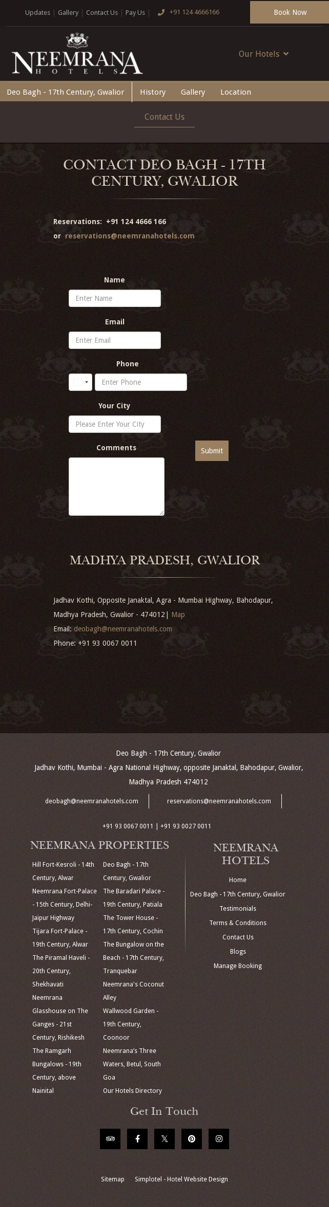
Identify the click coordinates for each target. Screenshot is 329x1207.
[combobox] (80, 382)
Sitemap (113, 1179)
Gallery (68, 12)
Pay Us (135, 12)
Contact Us (102, 12)
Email (115, 322)
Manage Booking (238, 966)
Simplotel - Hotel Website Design (181, 1179)
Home (237, 880)
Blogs (238, 951)
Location (235, 92)
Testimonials (237, 908)
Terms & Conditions (237, 923)
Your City (114, 406)
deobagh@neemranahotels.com (123, 629)
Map (178, 614)
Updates (37, 12)
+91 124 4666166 (186, 12)
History (153, 92)
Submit (212, 451)
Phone (127, 364)
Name (114, 280)
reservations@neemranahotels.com (130, 236)
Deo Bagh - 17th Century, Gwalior (65, 92)
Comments (116, 448)
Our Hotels (264, 53)
